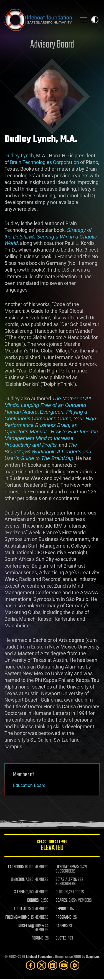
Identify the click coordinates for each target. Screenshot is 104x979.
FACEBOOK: (16, 867)
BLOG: (59, 892)
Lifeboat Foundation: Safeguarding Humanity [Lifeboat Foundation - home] (38, 19)
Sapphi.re (92, 957)
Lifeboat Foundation (39, 957)
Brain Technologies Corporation (44, 162)
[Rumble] (74, 965)
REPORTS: (62, 909)
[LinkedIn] (52, 965)
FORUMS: (38, 938)
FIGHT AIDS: (22, 909)
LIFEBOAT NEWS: (67, 867)
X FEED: (19, 892)
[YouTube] (63, 965)
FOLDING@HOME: (17, 917)
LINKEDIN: (18, 879)
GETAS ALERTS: (66, 879)
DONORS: (33, 900)
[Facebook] (30, 965)
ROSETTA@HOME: (31, 926)
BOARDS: (61, 900)
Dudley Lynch (19, 155)
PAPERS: (61, 926)
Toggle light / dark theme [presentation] (94, 19)
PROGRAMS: (63, 917)
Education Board (29, 785)
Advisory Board (52, 45)
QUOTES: (61, 938)
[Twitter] (41, 965)
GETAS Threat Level (52, 846)
